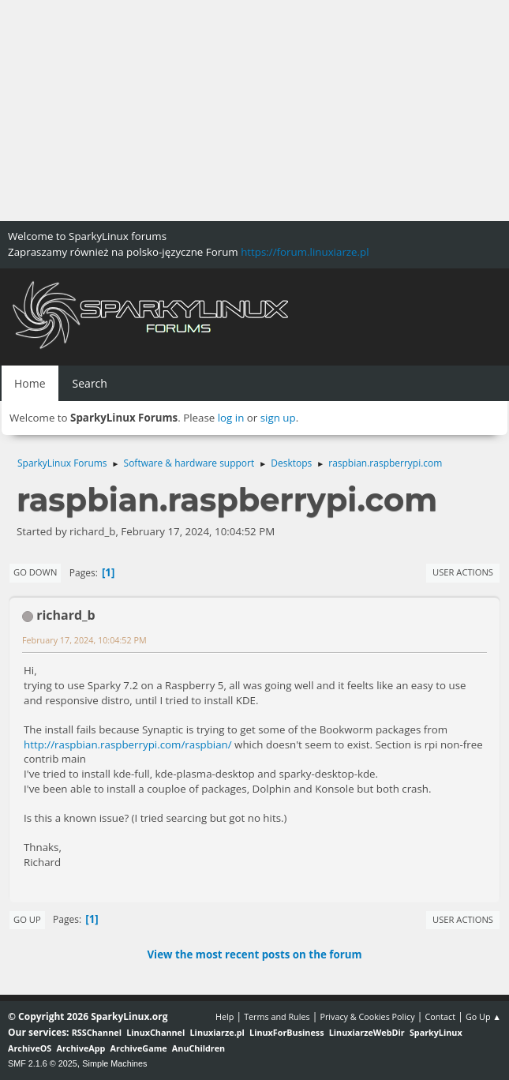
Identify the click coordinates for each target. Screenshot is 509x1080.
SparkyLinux (436, 1032)
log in (231, 418)
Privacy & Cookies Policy (367, 1016)
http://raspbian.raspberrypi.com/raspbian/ (128, 744)
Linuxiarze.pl (217, 1032)
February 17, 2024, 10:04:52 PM (84, 640)
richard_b (65, 615)
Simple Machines (114, 1063)
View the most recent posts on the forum (254, 954)
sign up (278, 418)
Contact (440, 1016)
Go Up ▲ (483, 1016)
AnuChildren (198, 1048)
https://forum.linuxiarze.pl (305, 252)
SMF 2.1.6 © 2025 (42, 1063)
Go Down (35, 572)
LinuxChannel (155, 1032)
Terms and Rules (277, 1016)
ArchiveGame (138, 1048)
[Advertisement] (254, 110)
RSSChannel (97, 1032)
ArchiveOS (29, 1048)
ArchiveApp (81, 1048)
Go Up (27, 919)
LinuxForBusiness (286, 1032)
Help (224, 1016)
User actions (462, 572)
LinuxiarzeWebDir (367, 1032)
